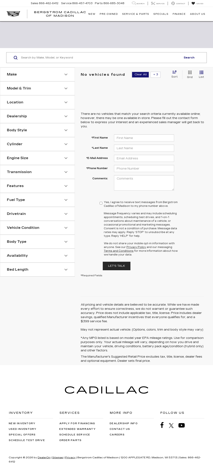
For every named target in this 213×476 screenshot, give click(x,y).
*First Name (100, 137)
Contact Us (120, 429)
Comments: (100, 178)
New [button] (91, 14)
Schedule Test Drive (27, 440)
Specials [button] (160, 14)
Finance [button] (179, 14)
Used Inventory (23, 429)
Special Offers (22, 434)
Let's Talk (116, 266)
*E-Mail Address (97, 158)
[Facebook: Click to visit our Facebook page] (164, 425)
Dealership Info (124, 423)
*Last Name (100, 147)
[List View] (201, 74)
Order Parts (70, 440)
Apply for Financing (77, 423)
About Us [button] (197, 14)
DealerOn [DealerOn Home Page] (44, 457)
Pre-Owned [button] (109, 14)
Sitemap (57, 457)
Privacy (70, 457)
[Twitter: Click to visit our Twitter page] (173, 425)
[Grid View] (189, 74)
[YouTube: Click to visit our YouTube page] (183, 425)
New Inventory (22, 423)
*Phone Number (97, 168)
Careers (117, 434)
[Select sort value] (175, 74)
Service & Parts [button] (135, 14)
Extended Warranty (77, 429)
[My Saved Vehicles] (197, 3)
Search (189, 57)
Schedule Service (74, 434)
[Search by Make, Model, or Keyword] (101, 58)
